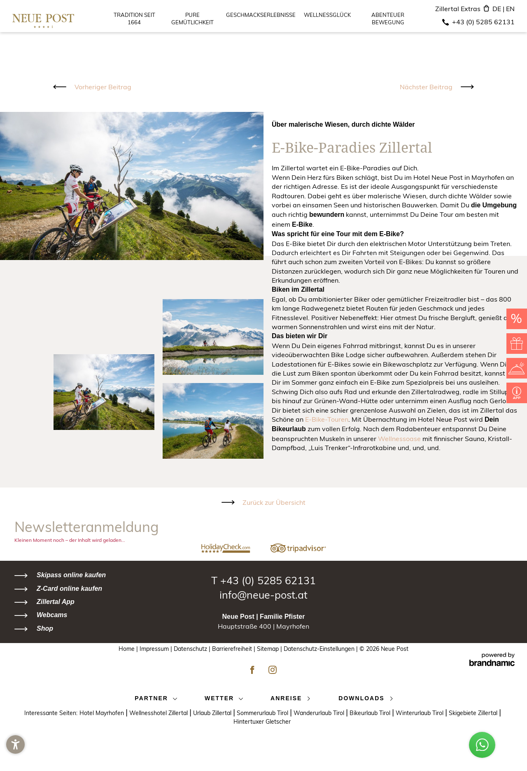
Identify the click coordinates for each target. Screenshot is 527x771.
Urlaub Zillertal (215, 712)
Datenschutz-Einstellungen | (321, 649)
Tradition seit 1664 (134, 19)
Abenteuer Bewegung (387, 19)
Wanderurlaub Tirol (322, 712)
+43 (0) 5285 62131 (483, 22)
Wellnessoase (399, 438)
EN (510, 9)
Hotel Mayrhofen (104, 712)
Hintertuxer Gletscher (263, 721)
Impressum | (157, 649)
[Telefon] (445, 22)
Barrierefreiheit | (234, 649)
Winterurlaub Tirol (422, 712)
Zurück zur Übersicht (274, 502)
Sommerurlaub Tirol (265, 712)
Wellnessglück (327, 15)
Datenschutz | (193, 649)
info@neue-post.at (263, 594)
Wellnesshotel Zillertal (161, 712)
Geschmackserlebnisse (261, 15)
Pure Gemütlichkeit (192, 19)
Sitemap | (270, 649)
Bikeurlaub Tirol (373, 712)
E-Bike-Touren (326, 419)
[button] (15, 755)
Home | (129, 649)
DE (499, 9)
